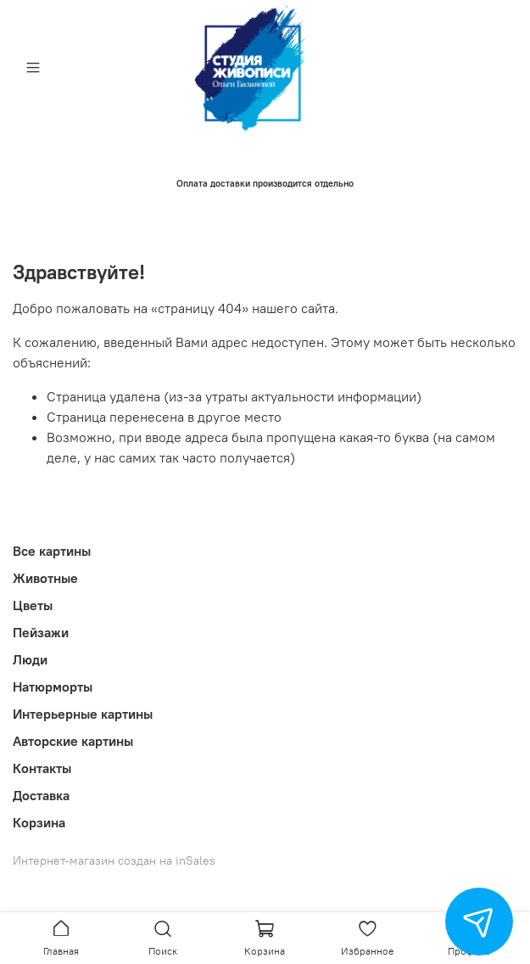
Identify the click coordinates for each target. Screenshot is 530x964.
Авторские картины (73, 740)
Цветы (33, 605)
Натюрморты (52, 686)
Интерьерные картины (83, 713)
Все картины (52, 550)
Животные (45, 577)
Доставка (41, 795)
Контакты (42, 767)
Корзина (39, 822)
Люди (30, 659)
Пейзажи (41, 632)
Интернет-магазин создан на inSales (114, 860)
